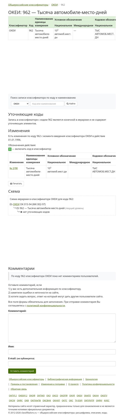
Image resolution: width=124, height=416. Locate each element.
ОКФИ (99, 400)
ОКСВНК (47, 400)
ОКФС (20, 400)
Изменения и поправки (53, 384)
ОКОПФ (64, 395)
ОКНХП (56, 400)
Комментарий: (17, 311)
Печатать (16, 183)
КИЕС (106, 400)
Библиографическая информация (65, 379)
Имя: (11, 346)
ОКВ (27, 400)
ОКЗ (48, 395)
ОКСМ (12, 400)
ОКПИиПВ (36, 400)
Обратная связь (19, 389)
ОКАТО (87, 395)
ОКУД (72, 395)
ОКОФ (32, 395)
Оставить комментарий (22, 371)
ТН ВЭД (78, 400)
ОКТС (64, 400)
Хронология (91, 379)
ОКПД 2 (13, 395)
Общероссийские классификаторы (26, 379)
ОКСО (55, 395)
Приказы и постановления (24, 384)
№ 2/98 (14, 168)
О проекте (73, 384)
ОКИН (96, 395)
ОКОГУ (104, 395)
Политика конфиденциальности (98, 384)
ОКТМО (41, 395)
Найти (71, 103)
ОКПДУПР (89, 400)
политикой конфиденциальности (46, 305)
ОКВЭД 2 (23, 395)
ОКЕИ (16, 204)
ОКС (71, 400)
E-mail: (21, 358)
